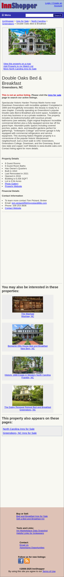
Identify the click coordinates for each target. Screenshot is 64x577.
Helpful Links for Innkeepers (30, 533)
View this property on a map (17, 63)
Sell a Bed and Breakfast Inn (30, 518)
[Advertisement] (32, 246)
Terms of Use (49, 571)
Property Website (13, 186)
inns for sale (54, 95)
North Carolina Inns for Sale (18, 428)
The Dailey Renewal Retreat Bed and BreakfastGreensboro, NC (27, 398)
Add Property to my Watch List (18, 66)
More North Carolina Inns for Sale (20, 68)
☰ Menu (6, 15)
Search (57, 15)
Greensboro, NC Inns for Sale (20, 433)
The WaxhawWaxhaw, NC (27, 307)
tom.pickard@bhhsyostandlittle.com (29, 203)
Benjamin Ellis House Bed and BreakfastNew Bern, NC (27, 337)
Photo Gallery (11, 183)
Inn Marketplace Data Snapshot (31, 530)
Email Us (24, 545)
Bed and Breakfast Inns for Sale (32, 516)
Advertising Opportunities (32, 547)
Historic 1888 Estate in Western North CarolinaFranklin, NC (28, 368)
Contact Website (13, 208)
